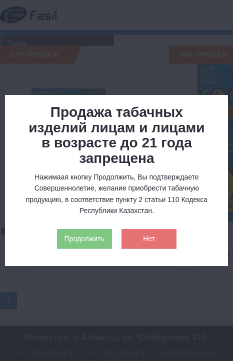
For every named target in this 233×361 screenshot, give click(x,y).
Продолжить (84, 239)
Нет (149, 239)
